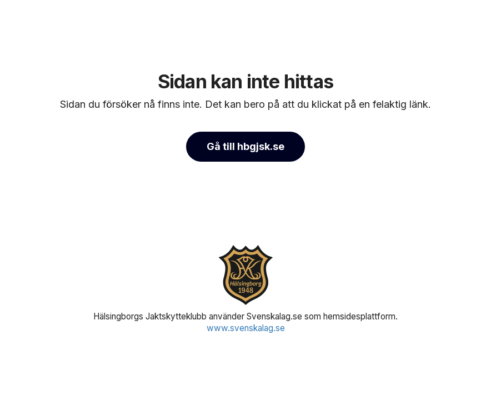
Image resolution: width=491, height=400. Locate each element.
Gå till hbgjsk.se (245, 146)
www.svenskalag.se (246, 328)
